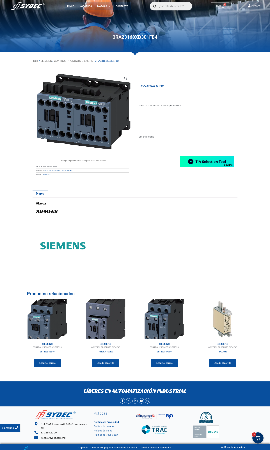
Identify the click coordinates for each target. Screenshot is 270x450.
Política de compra (103, 425)
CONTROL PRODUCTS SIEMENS (73, 60)
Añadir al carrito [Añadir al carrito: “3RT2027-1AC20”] (164, 362)
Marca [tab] (40, 193)
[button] (104, 6)
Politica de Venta (102, 430)
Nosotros (86, 6)
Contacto (122, 6)
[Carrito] (220, 6)
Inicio (70, 6)
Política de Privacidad (105, 421)
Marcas (103, 6)
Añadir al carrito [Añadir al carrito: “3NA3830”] (222, 362)
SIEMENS (46, 60)
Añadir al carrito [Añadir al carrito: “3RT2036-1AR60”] (105, 362)
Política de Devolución (105, 434)
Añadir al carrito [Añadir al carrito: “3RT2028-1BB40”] (47, 362)
